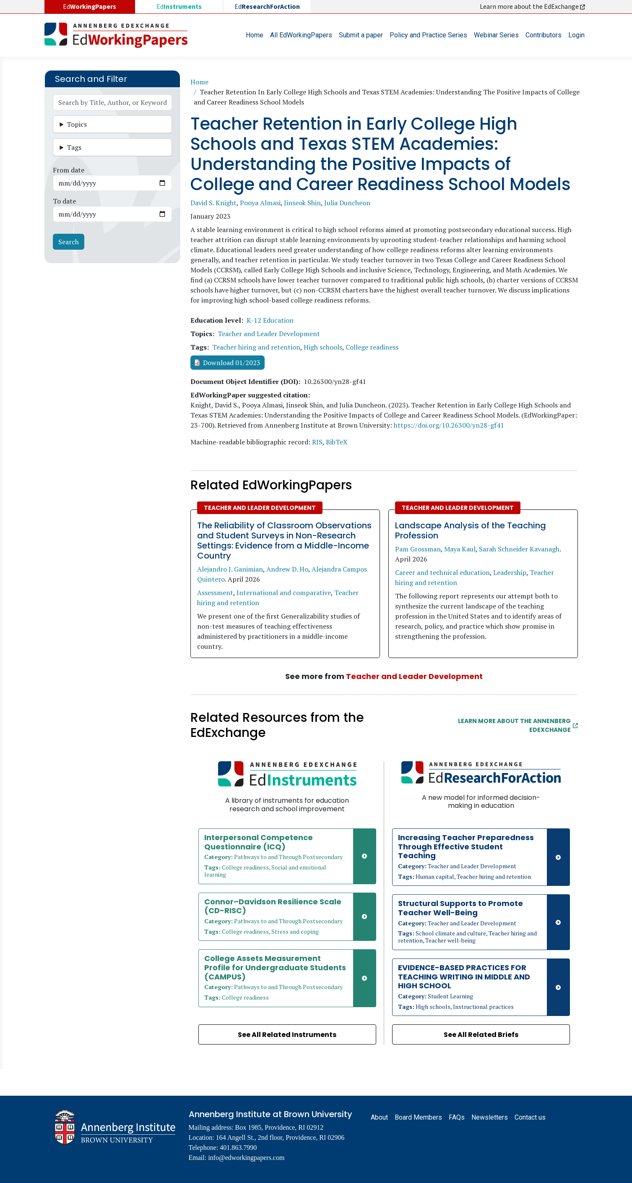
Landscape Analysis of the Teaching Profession (470, 530)
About (379, 1117)
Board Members (418, 1117)
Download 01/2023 (231, 362)
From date (68, 170)
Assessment (215, 592)
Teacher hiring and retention (256, 347)
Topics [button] (77, 124)
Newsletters (489, 1117)
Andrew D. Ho (287, 569)
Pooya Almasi (260, 202)
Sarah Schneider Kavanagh (519, 549)
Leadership (509, 572)
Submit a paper (361, 35)
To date (64, 201)
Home (254, 35)
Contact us (530, 1117)
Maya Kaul (460, 549)
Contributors (543, 35)
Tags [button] (74, 147)
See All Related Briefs (481, 1034)
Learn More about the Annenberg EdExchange (518, 725)
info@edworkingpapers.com (246, 1157)
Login (576, 35)
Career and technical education (442, 572)
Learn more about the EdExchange (533, 6)
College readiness (372, 347)
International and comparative (284, 592)
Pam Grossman (418, 549)
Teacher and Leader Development (269, 333)
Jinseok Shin (302, 202)
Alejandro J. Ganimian (230, 569)
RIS (317, 442)
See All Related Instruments (287, 1034)
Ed (179, 6)
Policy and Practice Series (428, 35)
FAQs (457, 1117)
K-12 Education (270, 320)
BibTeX (337, 442)
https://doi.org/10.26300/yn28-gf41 (449, 425)
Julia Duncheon (347, 202)
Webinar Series (496, 35)
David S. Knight (213, 202)
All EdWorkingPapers (301, 35)
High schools (323, 347)
